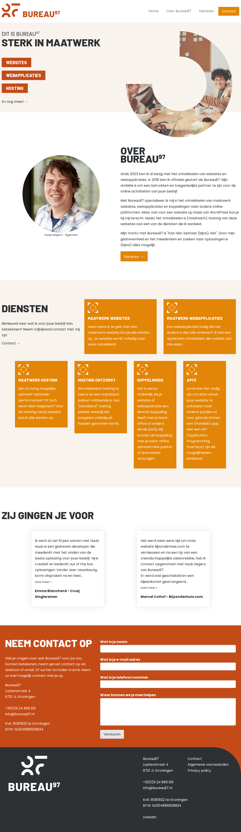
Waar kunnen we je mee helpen (128, 695)
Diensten (206, 11)
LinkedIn (149, 817)
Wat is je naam (113, 642)
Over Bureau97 (178, 11)
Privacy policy (199, 770)
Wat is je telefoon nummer (124, 677)
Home (154, 11)
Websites (16, 62)
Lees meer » (43, 582)
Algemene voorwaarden (208, 764)
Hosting (15, 88)
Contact (229, 11)
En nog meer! (15, 101)
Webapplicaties (23, 75)
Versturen (112, 734)
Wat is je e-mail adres (120, 660)
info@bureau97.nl (19, 714)
